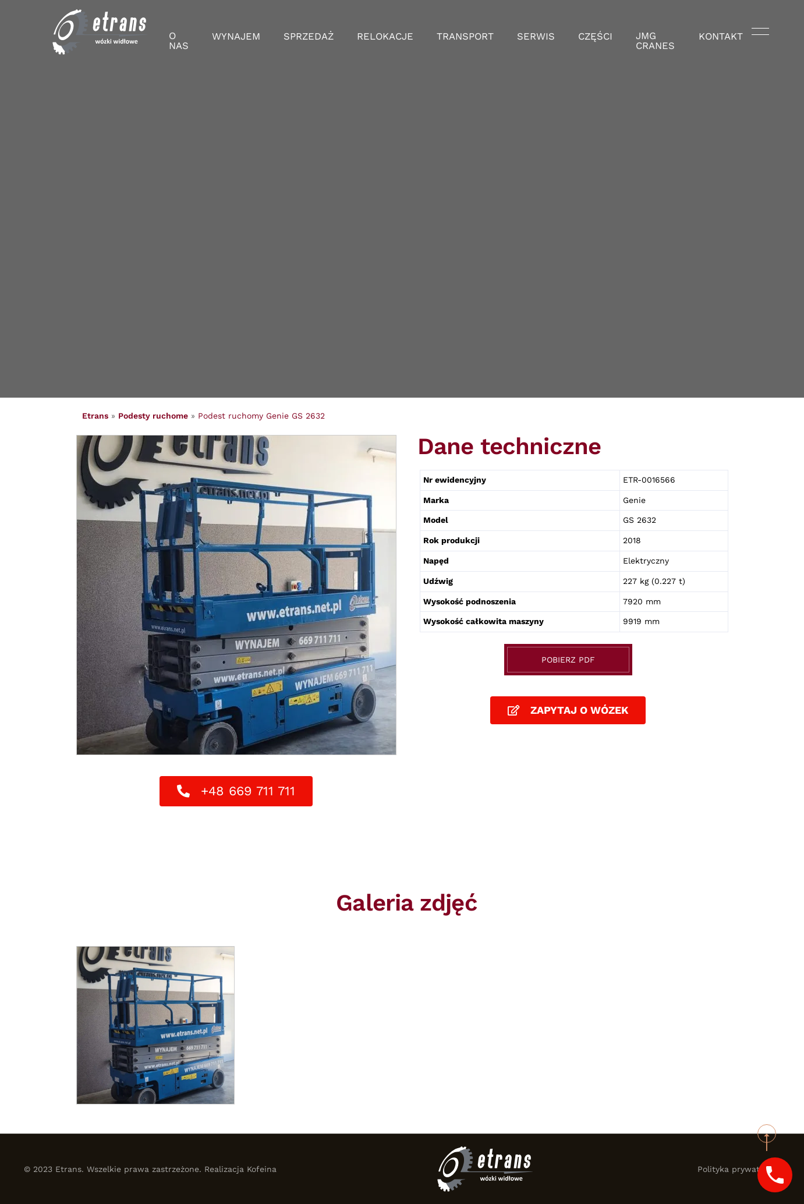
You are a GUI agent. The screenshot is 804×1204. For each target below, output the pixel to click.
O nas (199, 32)
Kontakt (707, 32)
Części (574, 32)
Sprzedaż (320, 32)
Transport (458, 32)
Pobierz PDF (568, 659)
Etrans (95, 415)
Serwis (520, 32)
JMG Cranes (638, 32)
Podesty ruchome (153, 415)
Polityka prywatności (739, 1169)
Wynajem (255, 32)
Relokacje (388, 32)
